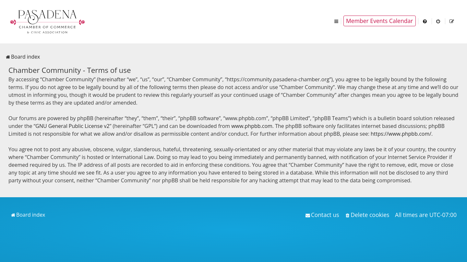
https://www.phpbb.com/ (401, 133)
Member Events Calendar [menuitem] (379, 21)
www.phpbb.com (251, 126)
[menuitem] (425, 21)
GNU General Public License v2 (72, 126)
